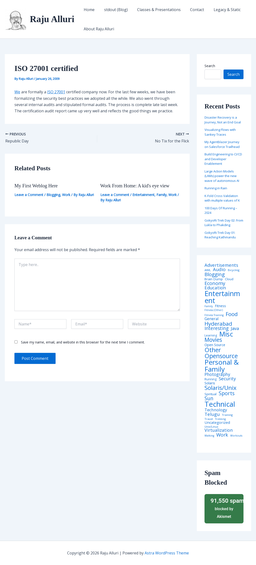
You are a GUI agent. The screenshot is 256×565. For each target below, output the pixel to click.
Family (161, 194)
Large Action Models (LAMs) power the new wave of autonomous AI (222, 176)
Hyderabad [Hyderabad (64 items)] (218, 323)
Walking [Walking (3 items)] (209, 435)
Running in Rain (216, 188)
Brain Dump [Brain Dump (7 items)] (214, 279)
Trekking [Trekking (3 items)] (220, 419)
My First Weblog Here (36, 185)
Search (210, 65)
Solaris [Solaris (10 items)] (210, 383)
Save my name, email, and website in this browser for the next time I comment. (83, 342)
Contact (191, 9)
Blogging (53, 194)
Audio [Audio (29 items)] (219, 269)
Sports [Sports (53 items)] (227, 393)
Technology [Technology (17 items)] (216, 410)
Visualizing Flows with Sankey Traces (220, 132)
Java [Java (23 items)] (235, 328)
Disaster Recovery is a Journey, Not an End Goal (223, 119)
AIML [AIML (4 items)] (208, 270)
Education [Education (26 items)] (215, 288)
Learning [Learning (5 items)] (211, 335)
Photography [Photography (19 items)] (217, 374)
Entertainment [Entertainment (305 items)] (222, 297)
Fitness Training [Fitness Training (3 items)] (214, 315)
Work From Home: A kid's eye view (135, 185)
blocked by (225, 508)
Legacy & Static (219, 9)
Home (88, 9)
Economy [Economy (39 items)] (215, 283)
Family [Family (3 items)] (209, 306)
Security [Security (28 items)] (227, 378)
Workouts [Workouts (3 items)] (236, 435)
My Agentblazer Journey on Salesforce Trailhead (222, 144)
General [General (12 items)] (211, 319)
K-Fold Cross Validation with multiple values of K (222, 198)
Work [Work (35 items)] (222, 434)
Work (66, 194)
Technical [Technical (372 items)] (220, 404)
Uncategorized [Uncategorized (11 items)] (217, 422)
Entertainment (143, 194)
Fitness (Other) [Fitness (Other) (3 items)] (214, 310)
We (17, 92)
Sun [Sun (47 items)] (209, 398)
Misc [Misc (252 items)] (226, 334)
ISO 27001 (56, 92)
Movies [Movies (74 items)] (213, 340)
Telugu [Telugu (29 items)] (212, 414)
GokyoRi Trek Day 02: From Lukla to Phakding (224, 222)
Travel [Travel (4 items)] (209, 419)
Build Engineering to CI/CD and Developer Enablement (223, 159)
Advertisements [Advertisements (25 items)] (221, 265)
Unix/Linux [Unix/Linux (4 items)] (211, 426)
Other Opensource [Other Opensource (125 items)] (221, 353)
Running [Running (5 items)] (211, 379)
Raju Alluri (52, 19)
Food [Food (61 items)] (232, 314)
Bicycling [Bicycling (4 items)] (233, 270)
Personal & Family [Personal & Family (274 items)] (222, 365)
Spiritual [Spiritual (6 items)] (211, 394)
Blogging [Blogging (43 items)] (215, 274)
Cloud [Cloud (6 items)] (229, 279)
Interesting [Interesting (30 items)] (217, 328)
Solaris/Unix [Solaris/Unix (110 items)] (221, 388)
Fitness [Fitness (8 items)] (220, 306)
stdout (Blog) (113, 9)
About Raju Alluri (98, 29)
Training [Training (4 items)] (227, 414)
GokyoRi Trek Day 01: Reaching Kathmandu (220, 235)
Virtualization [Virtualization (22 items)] (219, 430)
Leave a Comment (28, 194)
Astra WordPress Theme (167, 553)
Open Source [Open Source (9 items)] (215, 345)
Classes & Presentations (154, 9)
